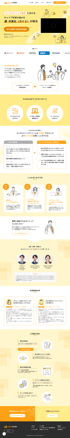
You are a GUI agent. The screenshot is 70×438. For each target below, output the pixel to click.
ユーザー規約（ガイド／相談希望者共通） (48, 427)
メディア (42, 2)
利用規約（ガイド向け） (44, 429)
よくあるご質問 (34, 429)
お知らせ (37, 2)
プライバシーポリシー (62, 427)
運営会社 (59, 426)
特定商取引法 (60, 429)
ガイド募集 (31, 2)
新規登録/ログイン (59, 2)
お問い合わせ (48, 2)
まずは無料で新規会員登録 (26, 349)
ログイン (8, 431)
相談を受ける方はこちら (8, 34)
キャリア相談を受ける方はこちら (21, 233)
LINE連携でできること (9, 37)
